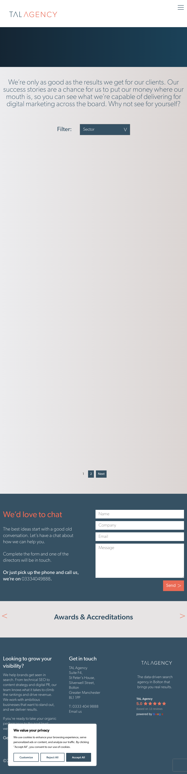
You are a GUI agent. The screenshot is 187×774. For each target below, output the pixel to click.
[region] (52, 745)
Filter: (64, 130)
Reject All (52, 757)
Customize (26, 757)
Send (171, 585)
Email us (75, 712)
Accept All (78, 757)
